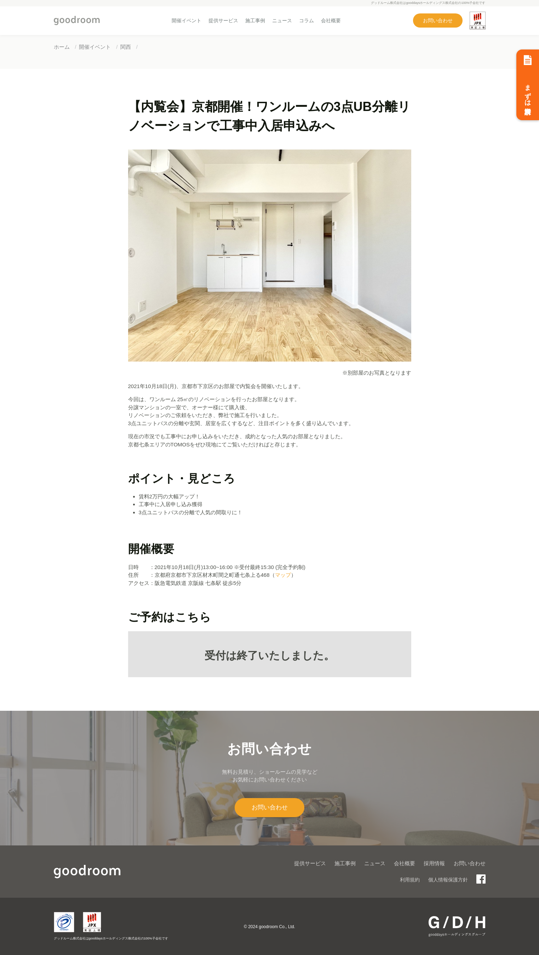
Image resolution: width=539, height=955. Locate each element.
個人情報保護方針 (448, 880)
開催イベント (186, 20)
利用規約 (410, 880)
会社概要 (331, 20)
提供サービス (223, 20)
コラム (306, 20)
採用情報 (434, 863)
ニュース (282, 20)
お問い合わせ (438, 20)
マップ (283, 575)
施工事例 (255, 20)
